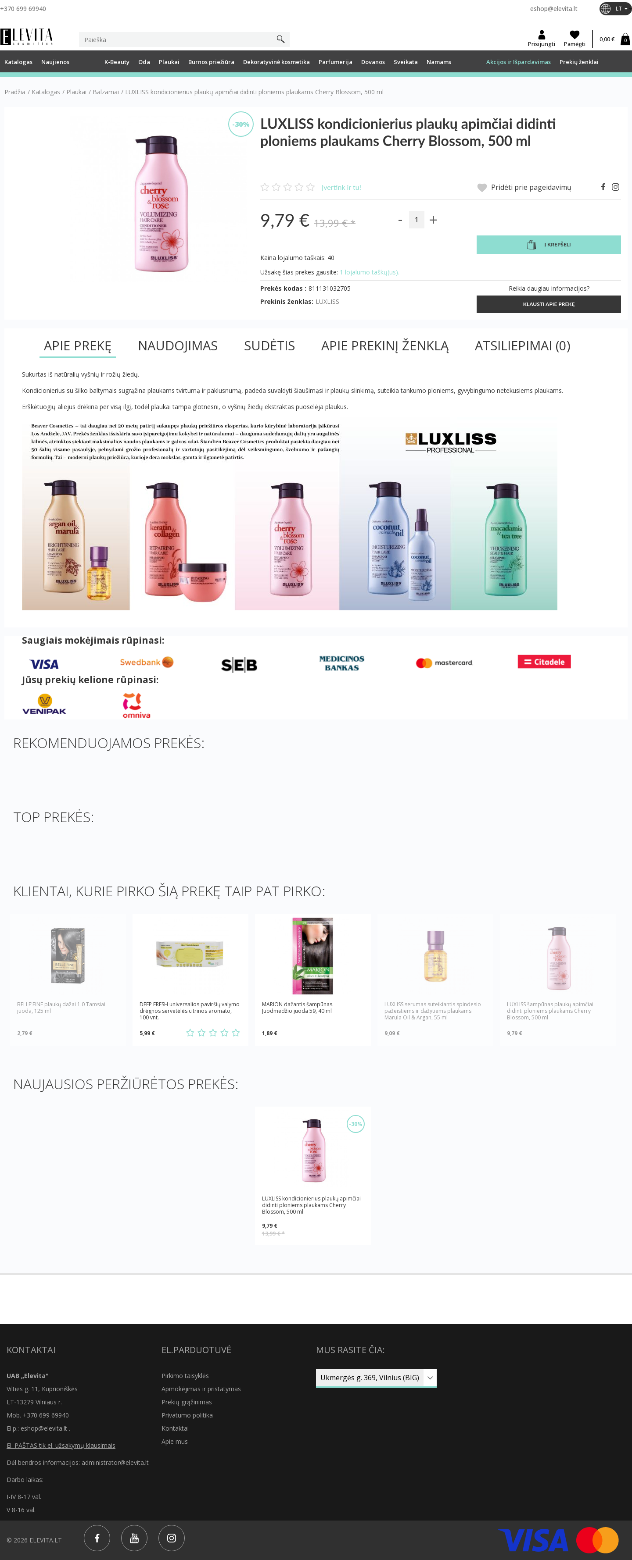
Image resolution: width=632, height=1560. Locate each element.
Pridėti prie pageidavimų (524, 188)
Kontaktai (175, 1428)
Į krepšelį (549, 245)
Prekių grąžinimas (187, 1402)
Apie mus (175, 1441)
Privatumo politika (187, 1415)
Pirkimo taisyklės (185, 1375)
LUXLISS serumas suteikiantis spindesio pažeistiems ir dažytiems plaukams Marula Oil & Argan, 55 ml (432, 1011)
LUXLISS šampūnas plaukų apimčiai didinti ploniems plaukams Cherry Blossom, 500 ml (550, 1011)
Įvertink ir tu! (341, 187)
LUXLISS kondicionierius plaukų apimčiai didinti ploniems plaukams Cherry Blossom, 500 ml (311, 1205)
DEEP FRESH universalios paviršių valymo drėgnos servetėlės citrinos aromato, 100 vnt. (190, 1011)
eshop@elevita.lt (554, 8)
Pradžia (14, 92)
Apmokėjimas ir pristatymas (201, 1389)
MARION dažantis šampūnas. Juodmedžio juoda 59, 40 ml (298, 1008)
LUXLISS (327, 301)
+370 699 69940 (23, 8)
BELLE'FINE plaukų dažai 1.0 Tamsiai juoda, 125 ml (61, 1008)
